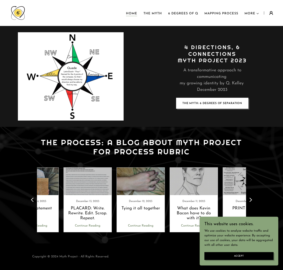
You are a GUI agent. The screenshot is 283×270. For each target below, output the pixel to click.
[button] (251, 13)
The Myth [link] (152, 13)
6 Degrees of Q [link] (183, 13)
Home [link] (131, 13)
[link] (18, 12)
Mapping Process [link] (221, 13)
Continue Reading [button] (62, 225)
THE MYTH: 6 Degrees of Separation (212, 103)
